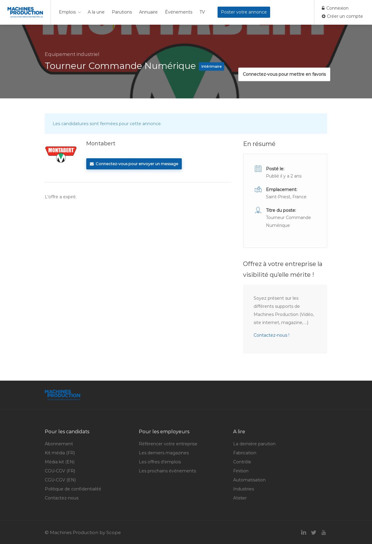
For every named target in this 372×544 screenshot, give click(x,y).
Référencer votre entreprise (168, 444)
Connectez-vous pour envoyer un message (134, 163)
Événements (178, 12)
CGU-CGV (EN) (60, 480)
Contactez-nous (61, 498)
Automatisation (249, 480)
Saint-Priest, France (286, 196)
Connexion (335, 8)
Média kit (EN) (60, 462)
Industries (243, 489)
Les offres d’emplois (160, 462)
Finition (241, 471)
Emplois (67, 12)
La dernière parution (254, 444)
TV (202, 12)
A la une (96, 12)
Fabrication (244, 453)
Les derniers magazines (164, 453)
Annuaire (148, 12)
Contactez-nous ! (271, 335)
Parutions (122, 12)
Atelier (240, 498)
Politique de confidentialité (73, 489)
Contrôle (242, 462)
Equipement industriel (72, 54)
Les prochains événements (167, 471)
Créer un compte (342, 16)
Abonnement (59, 444)
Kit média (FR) (60, 453)
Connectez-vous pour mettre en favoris (281, 61)
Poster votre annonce (244, 12)
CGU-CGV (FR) (60, 471)
